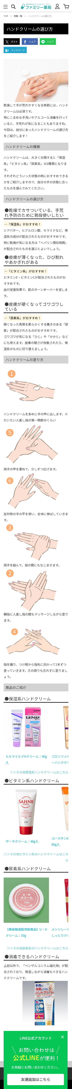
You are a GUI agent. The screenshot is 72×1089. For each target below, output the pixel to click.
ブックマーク (15, 51)
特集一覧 (18, 15)
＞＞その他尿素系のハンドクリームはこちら (37, 948)
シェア (29, 41)
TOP (6, 15)
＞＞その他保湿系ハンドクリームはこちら (39, 772)
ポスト (11, 41)
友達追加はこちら (35, 1079)
